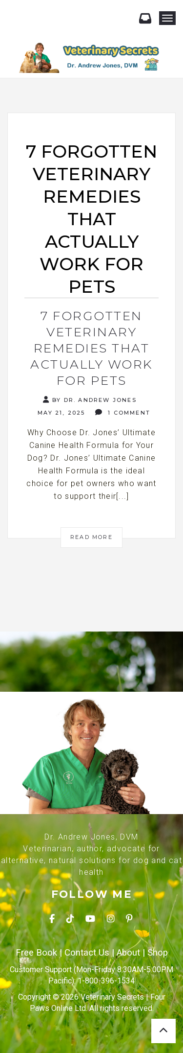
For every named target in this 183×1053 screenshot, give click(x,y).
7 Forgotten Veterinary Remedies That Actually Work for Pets (91, 348)
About (128, 952)
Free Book (36, 952)
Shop (157, 952)
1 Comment (122, 412)
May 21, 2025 (60, 412)
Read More (91, 537)
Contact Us (86, 952)
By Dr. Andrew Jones (90, 399)
